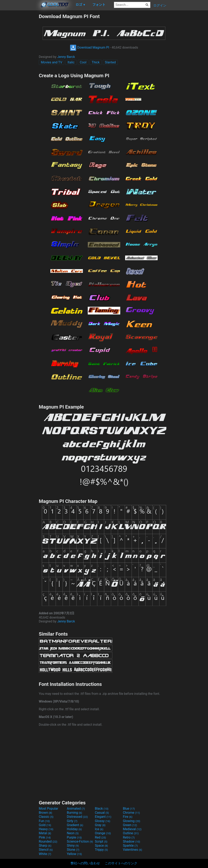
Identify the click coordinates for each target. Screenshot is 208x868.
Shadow (131, 841)
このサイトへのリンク (121, 863)
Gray (100, 825)
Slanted (110, 62)
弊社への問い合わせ (85, 863)
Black (101, 808)
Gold (45, 825)
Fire (127, 817)
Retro (129, 837)
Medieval (132, 829)
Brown (45, 813)
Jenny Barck (66, 57)
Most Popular (48, 808)
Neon (73, 833)
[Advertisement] (19, 74)
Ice (99, 829)
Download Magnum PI (89, 47)
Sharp (45, 845)
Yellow (74, 854)
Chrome (131, 813)
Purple (74, 837)
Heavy (46, 829)
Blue (129, 808)
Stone (73, 850)
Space (101, 845)
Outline (131, 833)
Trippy (101, 850)
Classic (46, 817)
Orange (103, 833)
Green (130, 825)
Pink (45, 837)
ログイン (159, 5)
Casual (102, 813)
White (45, 854)
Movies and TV (51, 62)
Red (100, 837)
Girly (72, 821)
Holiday (74, 829)
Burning (74, 813)
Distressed (77, 817)
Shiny (73, 845)
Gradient (75, 825)
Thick (96, 62)
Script (101, 841)
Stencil (46, 850)
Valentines (132, 850)
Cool (83, 62)
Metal (45, 833)
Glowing (131, 821)
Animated (76, 808)
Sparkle (130, 845)
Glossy (102, 821)
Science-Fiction (80, 841)
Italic (70, 62)
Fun (44, 821)
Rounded (48, 841)
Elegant (103, 817)
